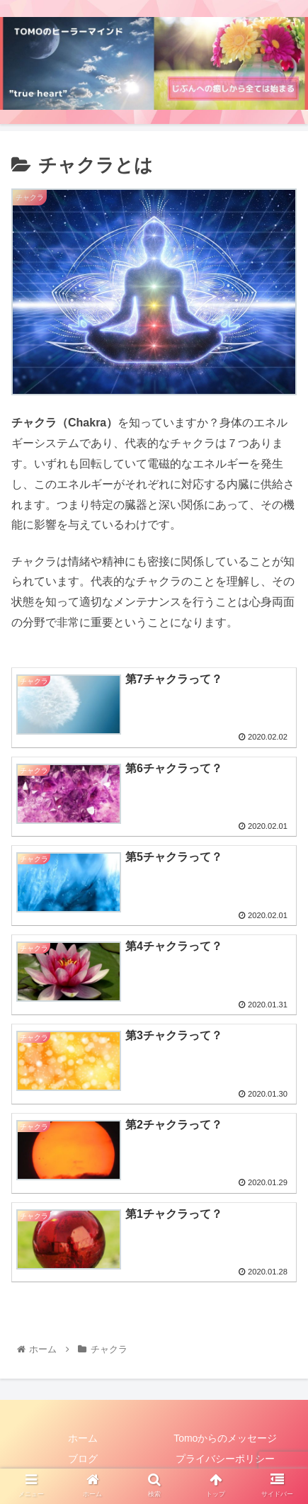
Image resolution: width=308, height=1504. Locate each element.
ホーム (83, 1438)
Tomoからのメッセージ (225, 1438)
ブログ (83, 1458)
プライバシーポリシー (225, 1458)
